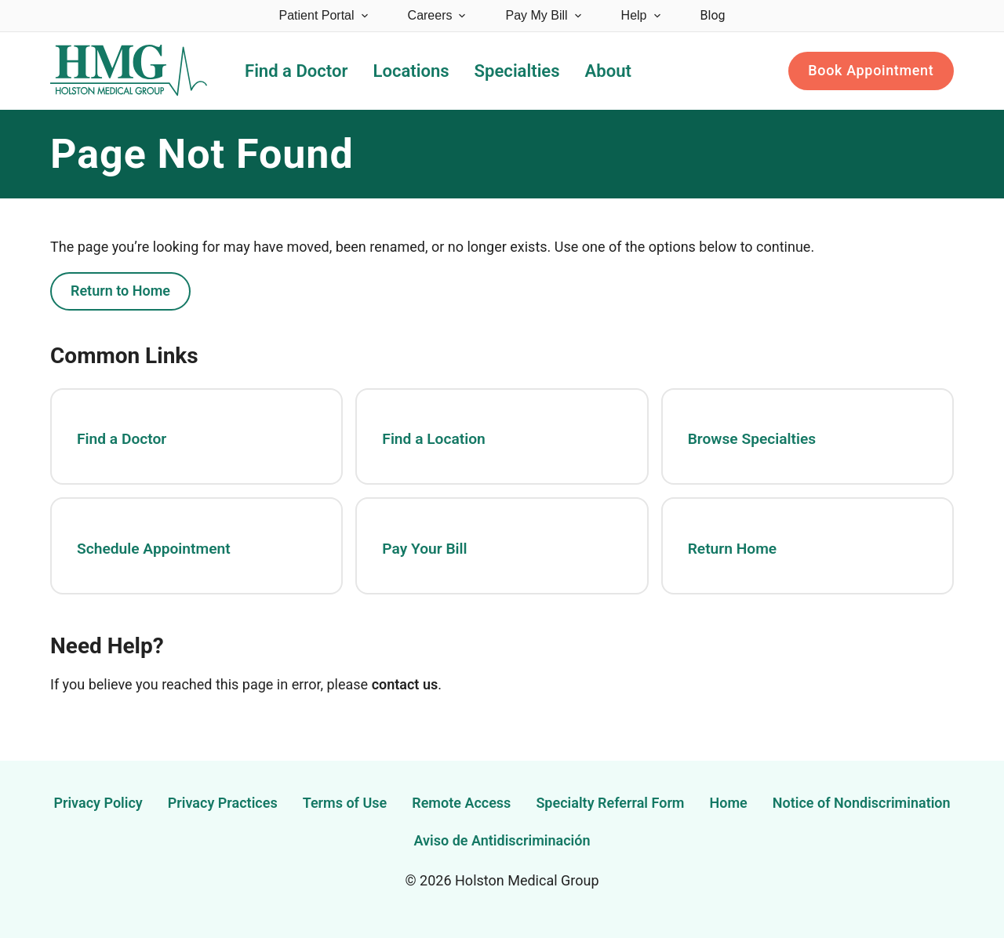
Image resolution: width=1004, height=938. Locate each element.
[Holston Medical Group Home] (128, 71)
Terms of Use (345, 802)
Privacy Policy (97, 802)
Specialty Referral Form (610, 802)
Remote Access (461, 802)
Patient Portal (324, 15)
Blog (713, 15)
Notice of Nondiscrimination (862, 802)
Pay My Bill (544, 15)
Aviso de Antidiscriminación (502, 840)
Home (729, 802)
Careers (438, 15)
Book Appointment (870, 70)
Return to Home (120, 290)
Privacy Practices (223, 802)
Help (642, 15)
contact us (405, 684)
